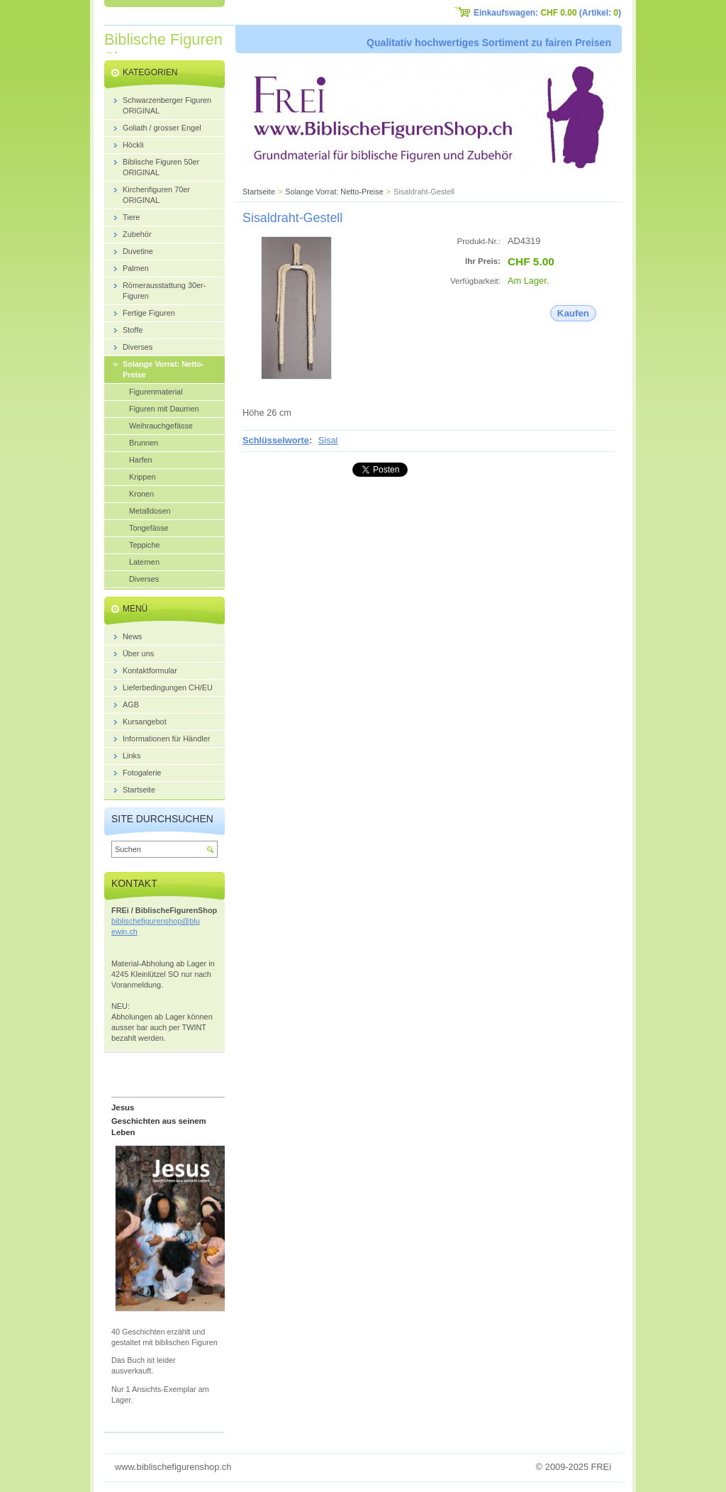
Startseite (258, 191)
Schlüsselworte (275, 440)
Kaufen (573, 313)
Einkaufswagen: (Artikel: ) (547, 13)
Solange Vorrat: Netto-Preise (334, 191)
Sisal (328, 440)
